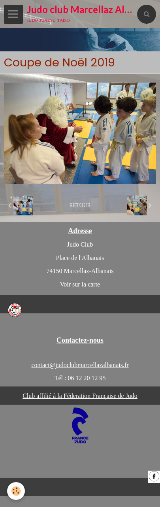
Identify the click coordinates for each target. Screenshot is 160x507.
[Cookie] (16, 491)
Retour (79, 205)
